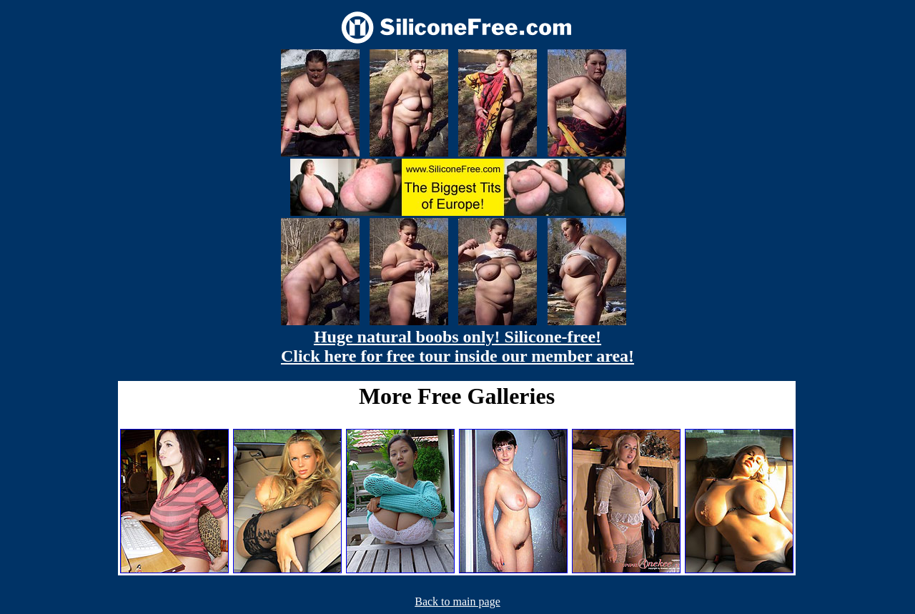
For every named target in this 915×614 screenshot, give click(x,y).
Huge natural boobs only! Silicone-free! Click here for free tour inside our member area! (457, 346)
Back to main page (457, 601)
